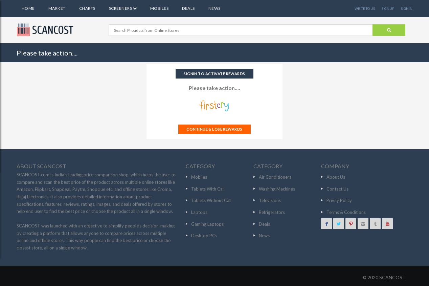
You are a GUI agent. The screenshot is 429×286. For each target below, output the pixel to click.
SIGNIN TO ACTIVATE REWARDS (214, 73)
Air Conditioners (275, 177)
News (214, 8)
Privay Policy (339, 200)
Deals (188, 8)
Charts (87, 8)
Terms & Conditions (346, 212)
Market (57, 8)
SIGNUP (388, 8)
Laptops (199, 212)
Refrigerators (272, 212)
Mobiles (159, 8)
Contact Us (337, 189)
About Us (335, 177)
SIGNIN (406, 8)
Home (28, 8)
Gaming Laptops (207, 224)
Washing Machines (277, 189)
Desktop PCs (204, 235)
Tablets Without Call (211, 200)
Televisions (270, 200)
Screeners (123, 8)
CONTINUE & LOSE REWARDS (214, 129)
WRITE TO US (365, 8)
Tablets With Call (208, 189)
